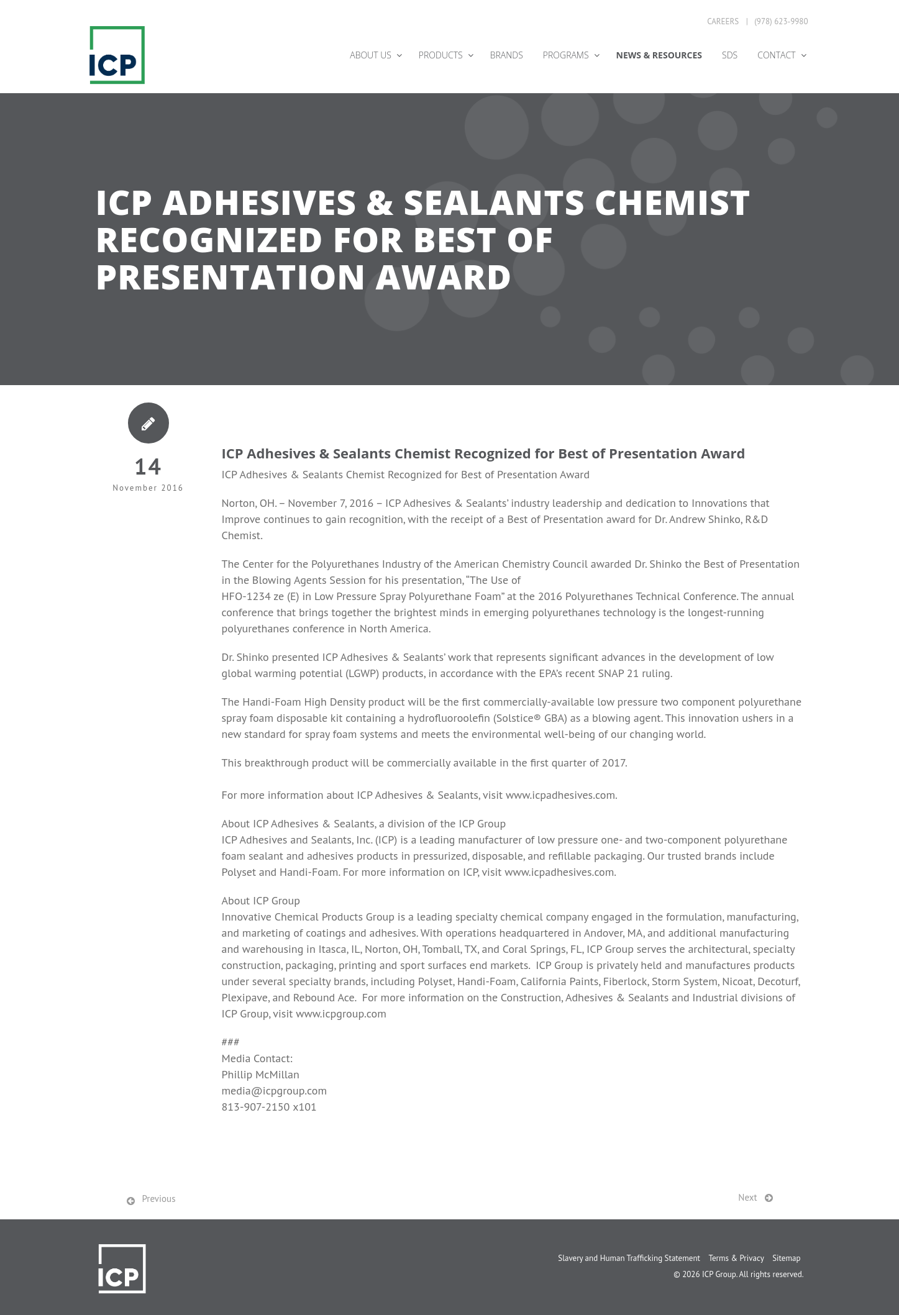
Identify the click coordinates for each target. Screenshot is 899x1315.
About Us (370, 55)
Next (747, 1197)
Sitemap (786, 1258)
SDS (729, 55)
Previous (159, 1198)
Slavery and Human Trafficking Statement (629, 1258)
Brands (506, 55)
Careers (723, 21)
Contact (776, 55)
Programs (566, 55)
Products (441, 55)
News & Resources (659, 55)
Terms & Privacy (736, 1258)
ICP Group (719, 1274)
